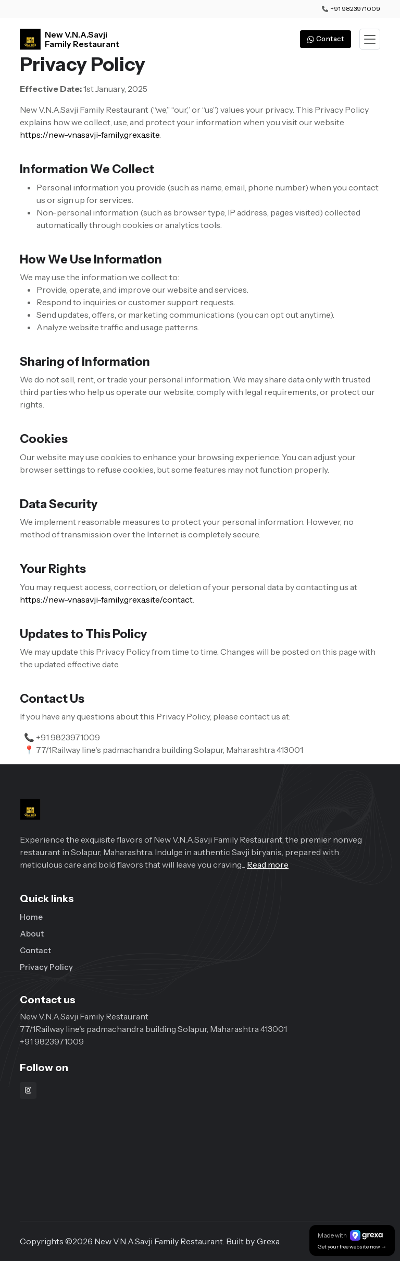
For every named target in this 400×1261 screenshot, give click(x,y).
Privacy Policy (46, 967)
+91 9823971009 (355, 9)
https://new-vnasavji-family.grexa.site (89, 134)
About (32, 934)
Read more (268, 864)
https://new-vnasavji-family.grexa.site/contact (106, 599)
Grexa (268, 1241)
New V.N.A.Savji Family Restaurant (82, 39)
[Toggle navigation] (369, 39)
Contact (35, 950)
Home (31, 917)
